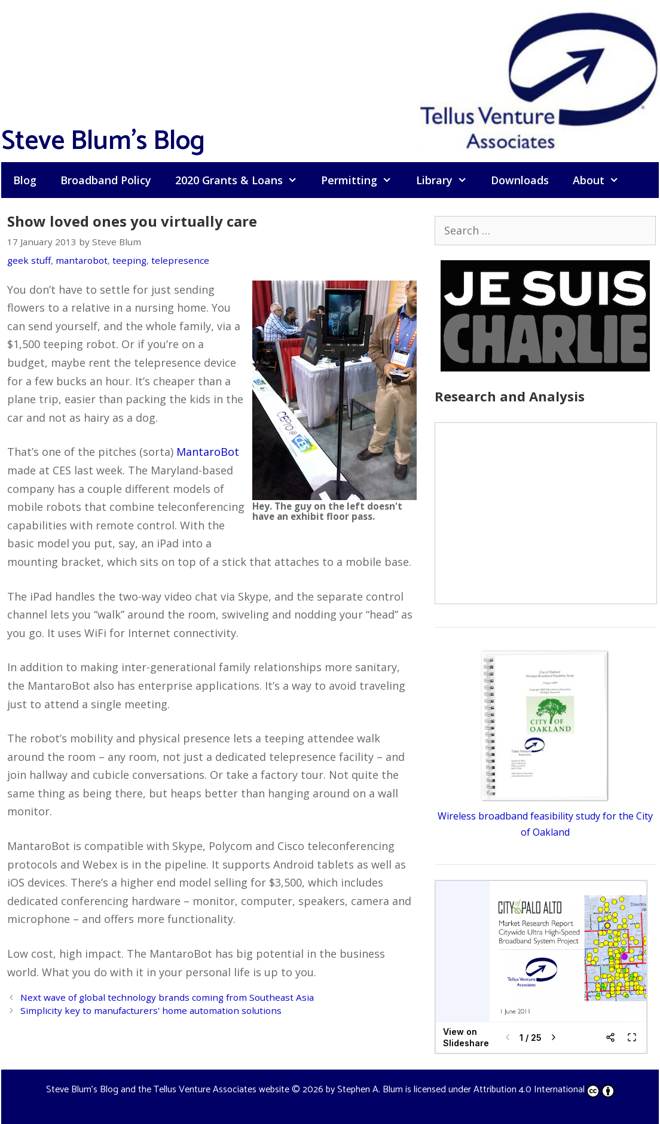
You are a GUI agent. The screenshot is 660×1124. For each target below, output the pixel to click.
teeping (129, 260)
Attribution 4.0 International (544, 1090)
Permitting (362, 180)
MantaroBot (207, 451)
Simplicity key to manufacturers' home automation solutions (151, 1010)
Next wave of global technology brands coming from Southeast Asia (167, 997)
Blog (24, 180)
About (602, 180)
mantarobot (82, 260)
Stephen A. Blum (370, 1090)
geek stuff (29, 260)
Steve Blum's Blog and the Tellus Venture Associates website (167, 1090)
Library (447, 180)
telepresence (180, 260)
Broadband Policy (105, 180)
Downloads (520, 180)
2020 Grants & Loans (242, 180)
